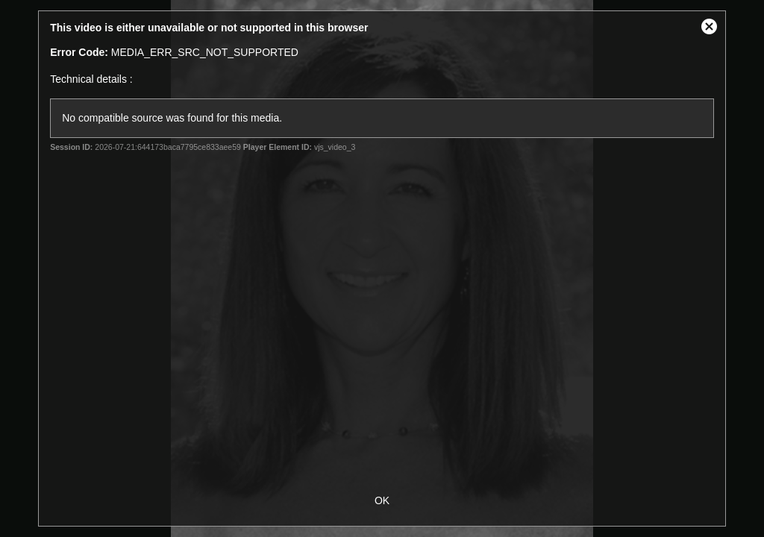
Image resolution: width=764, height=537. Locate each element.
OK (382, 500)
